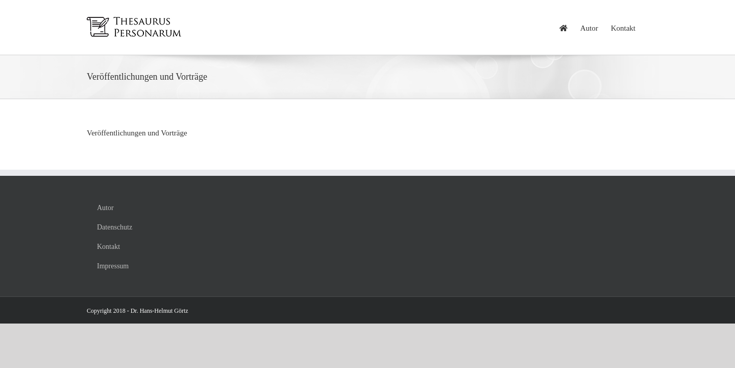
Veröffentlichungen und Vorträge (137, 133)
